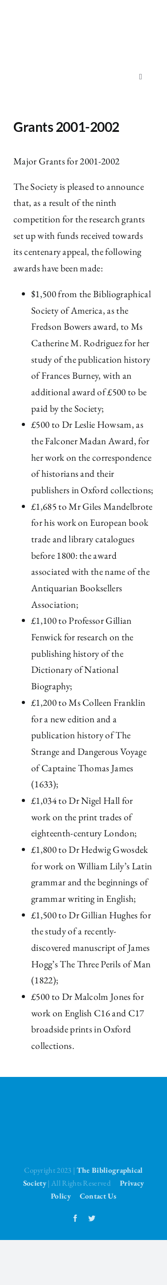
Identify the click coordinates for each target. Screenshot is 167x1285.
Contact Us (98, 1196)
